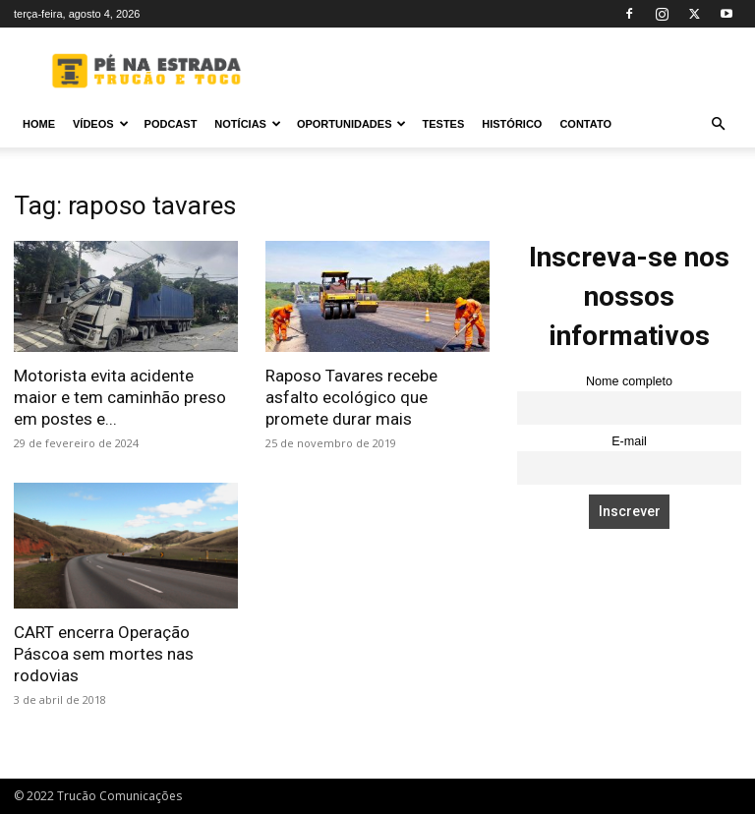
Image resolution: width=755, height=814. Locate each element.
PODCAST (171, 124)
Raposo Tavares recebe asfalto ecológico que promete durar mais (351, 397)
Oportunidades (352, 124)
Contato (585, 124)
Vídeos (101, 124)
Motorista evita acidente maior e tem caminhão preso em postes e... (120, 397)
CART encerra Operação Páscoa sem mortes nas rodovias (104, 653)
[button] (717, 124)
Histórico (512, 124)
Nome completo (629, 381)
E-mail (629, 441)
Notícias (247, 124)
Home (39, 124)
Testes (443, 124)
